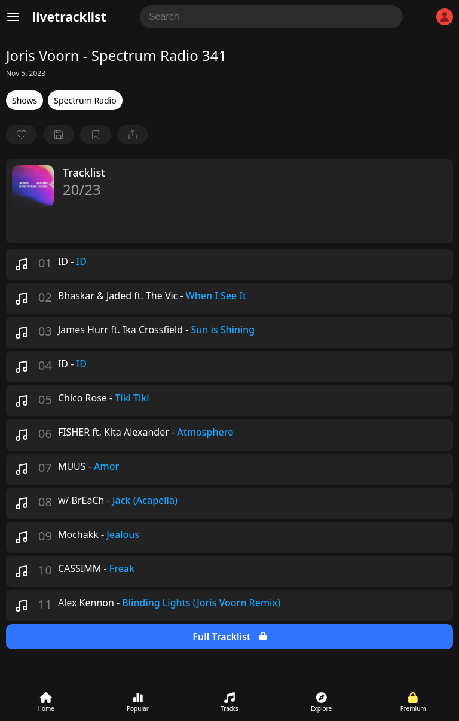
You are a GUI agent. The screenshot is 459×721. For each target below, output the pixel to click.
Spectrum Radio (85, 100)
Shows (24, 100)
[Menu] (13, 17)
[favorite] (21, 134)
